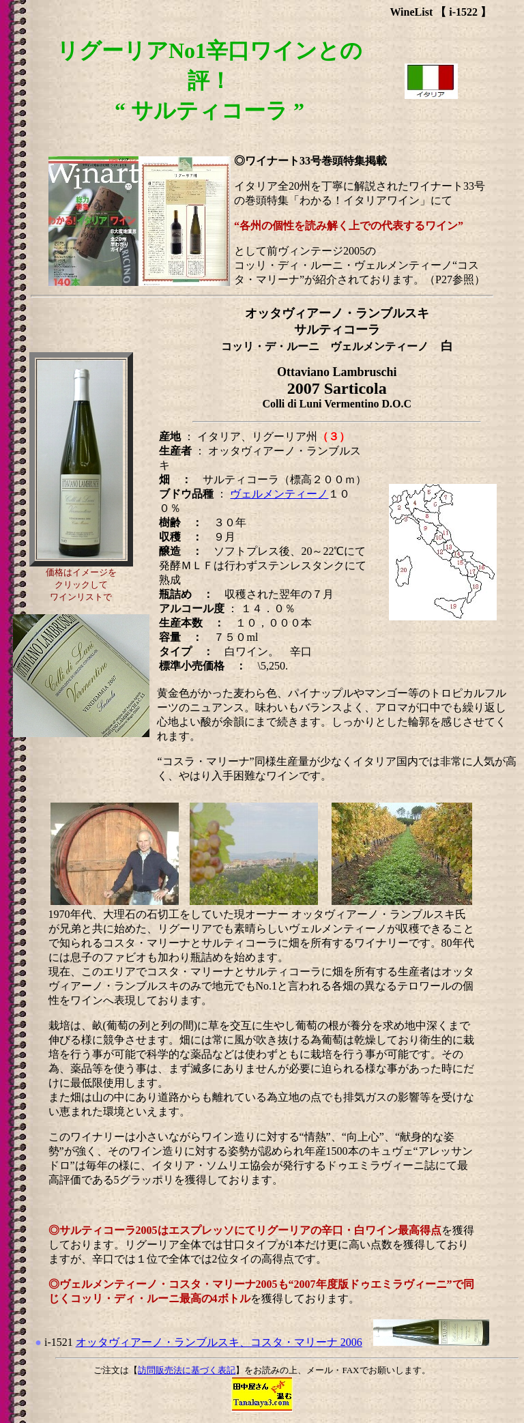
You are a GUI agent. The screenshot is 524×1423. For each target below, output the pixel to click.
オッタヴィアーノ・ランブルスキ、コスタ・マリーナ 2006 (219, 1342)
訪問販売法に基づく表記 (186, 1370)
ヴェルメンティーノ (279, 494)
